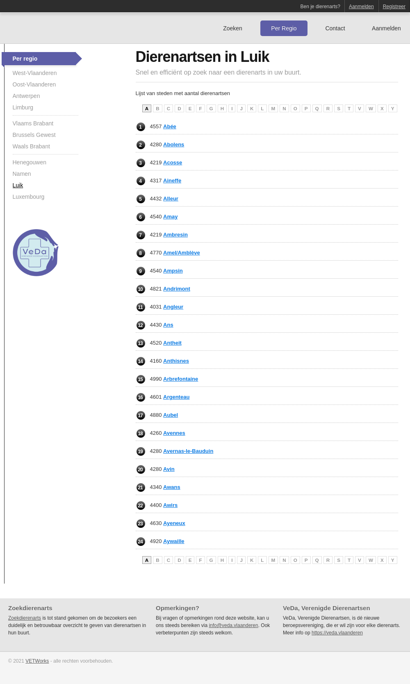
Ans (168, 325)
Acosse (172, 162)
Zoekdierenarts (24, 618)
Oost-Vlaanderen (34, 84)
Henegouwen (30, 162)
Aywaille (173, 541)
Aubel (170, 415)
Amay (170, 217)
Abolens (173, 144)
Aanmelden (361, 6)
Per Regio (283, 28)
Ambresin (175, 235)
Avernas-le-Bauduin (188, 451)
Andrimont (176, 289)
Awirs (170, 505)
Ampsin (173, 271)
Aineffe (172, 180)
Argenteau (176, 397)
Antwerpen (26, 96)
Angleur (173, 307)
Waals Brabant (31, 146)
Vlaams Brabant (33, 123)
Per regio (25, 58)
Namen (22, 173)
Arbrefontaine (180, 379)
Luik (18, 185)
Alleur (170, 198)
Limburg (23, 107)
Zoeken (232, 28)
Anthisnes (176, 361)
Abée (169, 126)
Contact (335, 28)
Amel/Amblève (181, 253)
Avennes (174, 433)
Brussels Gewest (34, 135)
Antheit (172, 343)
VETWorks (37, 661)
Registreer (394, 6)
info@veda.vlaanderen (233, 625)
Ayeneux (174, 523)
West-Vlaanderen (35, 73)
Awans (171, 487)
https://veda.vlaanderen (337, 633)
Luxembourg (29, 196)
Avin (169, 469)
